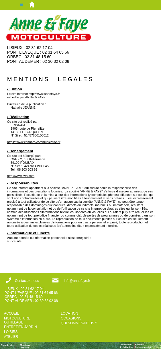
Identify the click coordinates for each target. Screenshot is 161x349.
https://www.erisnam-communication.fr (33, 142)
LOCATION (69, 313)
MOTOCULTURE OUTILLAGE (17, 320)
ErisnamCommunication (143, 345)
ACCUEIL (11, 313)
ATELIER (11, 337)
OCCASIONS (71, 318)
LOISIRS (10, 332)
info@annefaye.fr (77, 281)
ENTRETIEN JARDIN (20, 327)
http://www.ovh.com (20, 176)
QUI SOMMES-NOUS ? (79, 323)
